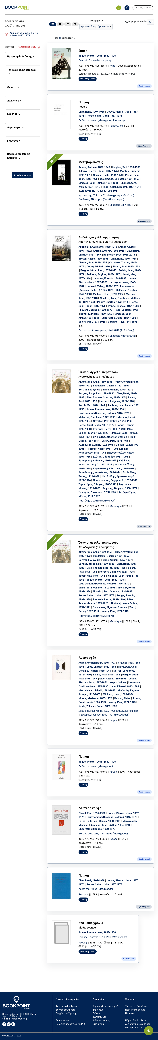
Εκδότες (12, 113)
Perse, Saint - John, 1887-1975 (104, 115)
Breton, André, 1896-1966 (93, 258)
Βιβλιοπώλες (99, 1017)
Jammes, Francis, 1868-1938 (109, 278)
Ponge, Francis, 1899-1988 (123, 306)
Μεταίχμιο (116, 506)
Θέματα (11, 87)
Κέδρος (83, 942)
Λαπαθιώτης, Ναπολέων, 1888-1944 (99, 472)
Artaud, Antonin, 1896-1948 (94, 167)
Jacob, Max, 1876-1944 (92, 405)
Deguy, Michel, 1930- (98, 266)
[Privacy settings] (148, 1030)
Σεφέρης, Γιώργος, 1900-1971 (120, 488)
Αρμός (113, 771)
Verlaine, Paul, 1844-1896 (122, 321)
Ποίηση (84, 102)
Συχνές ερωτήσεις (65, 1010)
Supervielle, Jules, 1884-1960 (119, 317)
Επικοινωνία (62, 1020)
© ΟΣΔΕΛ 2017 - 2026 (11, 1036)
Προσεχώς (130, 1013)
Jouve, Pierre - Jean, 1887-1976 (97, 55)
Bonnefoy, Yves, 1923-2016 (119, 254)
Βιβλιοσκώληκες (101, 1020)
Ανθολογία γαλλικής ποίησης (99, 237)
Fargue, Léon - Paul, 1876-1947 (98, 270)
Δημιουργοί (14, 127)
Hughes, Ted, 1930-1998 (126, 167)
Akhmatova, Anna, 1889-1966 (95, 381)
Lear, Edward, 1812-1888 (125, 686)
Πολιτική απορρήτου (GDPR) (70, 1024)
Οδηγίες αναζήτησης (66, 1013)
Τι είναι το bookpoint (66, 1006)
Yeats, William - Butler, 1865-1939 (98, 706)
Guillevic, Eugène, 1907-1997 (103, 274)
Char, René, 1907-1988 (91, 111)
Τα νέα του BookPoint (136, 1006)
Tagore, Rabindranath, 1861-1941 (121, 187)
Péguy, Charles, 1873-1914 (112, 302)
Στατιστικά (98, 1024)
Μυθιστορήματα (87, 79)
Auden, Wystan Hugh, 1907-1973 (97, 662)
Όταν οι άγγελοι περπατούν (98, 372)
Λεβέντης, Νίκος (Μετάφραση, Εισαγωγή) (102, 120)
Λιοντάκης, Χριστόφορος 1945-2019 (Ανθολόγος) (106, 330)
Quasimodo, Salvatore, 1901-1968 (119, 178)
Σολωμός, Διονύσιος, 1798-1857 (97, 492)
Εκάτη (83, 51)
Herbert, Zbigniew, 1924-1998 (116, 401)
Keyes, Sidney (118, 682)
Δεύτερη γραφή (90, 808)
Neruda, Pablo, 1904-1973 (108, 175)
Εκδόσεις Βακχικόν (120, 204)
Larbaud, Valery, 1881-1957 (102, 286)
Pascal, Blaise (122, 698)
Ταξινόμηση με (96, 20)
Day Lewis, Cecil (127, 666)
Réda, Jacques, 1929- (127, 309)
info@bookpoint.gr (18, 1018)
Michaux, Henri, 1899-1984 (108, 294)
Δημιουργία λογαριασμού (105, 1006)
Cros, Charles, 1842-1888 (101, 666)
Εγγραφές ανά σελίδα (136, 21)
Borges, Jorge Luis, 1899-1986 (96, 393)
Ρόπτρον (84, 894)
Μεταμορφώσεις (91, 162)
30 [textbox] (150, 22)
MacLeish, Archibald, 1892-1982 (97, 690)
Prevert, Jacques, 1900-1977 (95, 309)
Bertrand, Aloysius (89, 389)
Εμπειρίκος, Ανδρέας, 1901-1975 (97, 460)
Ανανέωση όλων (22, 175)
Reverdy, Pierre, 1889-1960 (96, 313)
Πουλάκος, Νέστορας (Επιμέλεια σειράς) (101, 199)
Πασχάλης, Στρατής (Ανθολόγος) (97, 500)
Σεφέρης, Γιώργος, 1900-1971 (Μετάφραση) (105, 714)
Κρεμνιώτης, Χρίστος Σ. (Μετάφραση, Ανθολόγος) (107, 195)
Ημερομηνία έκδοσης (19, 56)
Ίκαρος (114, 720)
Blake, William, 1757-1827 (117, 389)
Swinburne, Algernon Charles (110, 436)
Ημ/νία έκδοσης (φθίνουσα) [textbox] (95, 26)
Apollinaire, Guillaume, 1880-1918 (98, 246)
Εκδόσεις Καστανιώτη (122, 335)
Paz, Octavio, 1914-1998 (118, 421)
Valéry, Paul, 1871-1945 (92, 321)
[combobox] (96, 26)
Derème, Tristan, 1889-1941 (95, 670)
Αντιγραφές (87, 658)
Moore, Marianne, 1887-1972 (95, 698)
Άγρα (112, 65)
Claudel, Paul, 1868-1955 (93, 262)
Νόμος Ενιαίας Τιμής (136, 1020)
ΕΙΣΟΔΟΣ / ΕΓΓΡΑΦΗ (143, 8)
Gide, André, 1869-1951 (112, 678)
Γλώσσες (12, 140)
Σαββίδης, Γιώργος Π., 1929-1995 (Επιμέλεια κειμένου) (109, 710)
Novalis (97, 421)
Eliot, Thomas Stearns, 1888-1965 (106, 397)
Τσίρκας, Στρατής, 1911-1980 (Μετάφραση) (103, 937)
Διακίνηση (13, 100)
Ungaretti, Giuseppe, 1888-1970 (97, 828)
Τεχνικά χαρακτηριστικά (21, 69)
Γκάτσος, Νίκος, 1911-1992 (102, 448)
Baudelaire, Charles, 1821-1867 (111, 385)
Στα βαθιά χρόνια (91, 923)
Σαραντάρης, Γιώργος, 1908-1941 (99, 190)
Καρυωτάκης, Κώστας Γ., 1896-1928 (113, 468)
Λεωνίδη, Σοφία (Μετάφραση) (95, 60)
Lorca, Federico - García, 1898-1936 (99, 821)
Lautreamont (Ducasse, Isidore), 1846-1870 (104, 413)
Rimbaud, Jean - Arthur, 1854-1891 (98, 183)
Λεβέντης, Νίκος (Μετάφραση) (96, 766)
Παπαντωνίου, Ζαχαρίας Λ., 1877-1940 (115, 480)
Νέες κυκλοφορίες (135, 1010)
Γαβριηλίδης (116, 125)
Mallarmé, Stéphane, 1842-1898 (97, 417)
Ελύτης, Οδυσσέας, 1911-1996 (110, 456)
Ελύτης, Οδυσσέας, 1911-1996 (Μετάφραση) (103, 833)
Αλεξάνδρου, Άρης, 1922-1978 (96, 444)
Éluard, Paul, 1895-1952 (126, 266)
